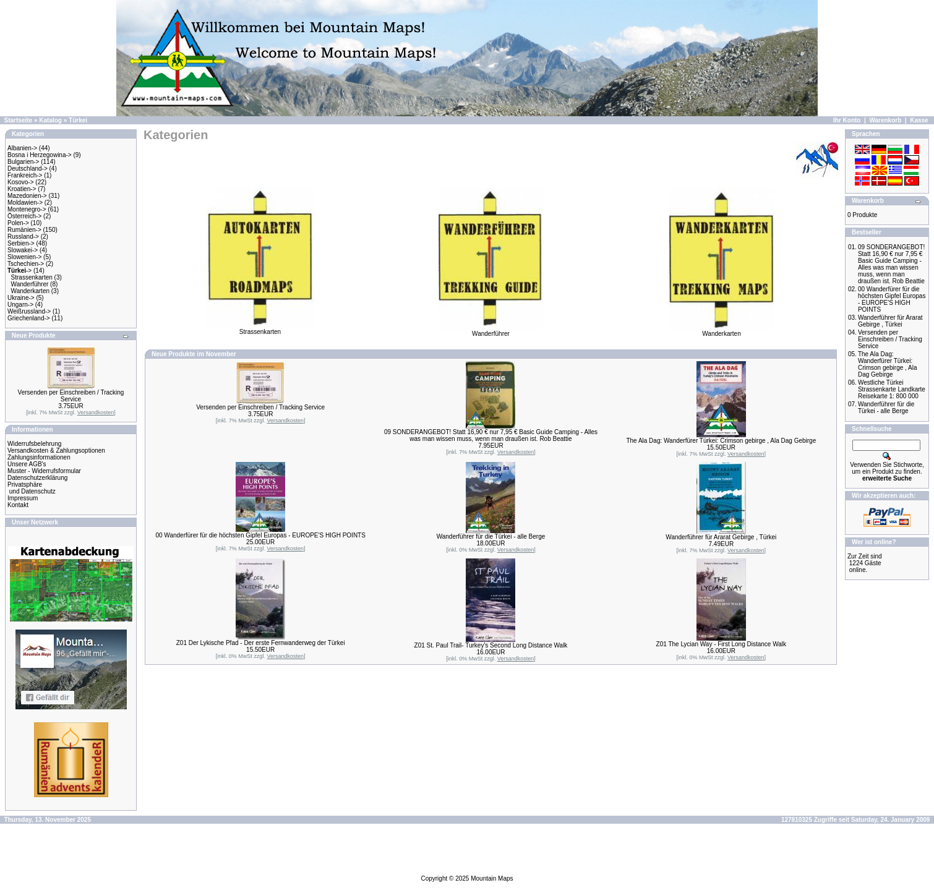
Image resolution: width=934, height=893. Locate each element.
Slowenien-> (24, 257)
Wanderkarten (30, 291)
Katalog (50, 120)
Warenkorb (885, 120)
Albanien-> (22, 148)
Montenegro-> (26, 209)
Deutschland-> (27, 168)
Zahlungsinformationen (39, 457)
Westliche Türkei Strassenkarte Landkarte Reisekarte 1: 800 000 (891, 389)
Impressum (22, 498)
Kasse (919, 120)
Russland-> (23, 236)
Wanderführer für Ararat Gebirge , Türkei (721, 537)
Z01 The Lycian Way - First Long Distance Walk (721, 644)
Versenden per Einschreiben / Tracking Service (71, 396)
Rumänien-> (24, 229)
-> (19, 270)
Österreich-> (24, 216)
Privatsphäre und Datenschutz (31, 488)
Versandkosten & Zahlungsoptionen (56, 450)
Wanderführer (30, 284)
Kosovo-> (20, 182)
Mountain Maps (492, 878)
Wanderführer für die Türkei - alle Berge (491, 536)
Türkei (78, 120)
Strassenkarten (32, 277)
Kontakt (17, 505)
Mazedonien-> (27, 195)
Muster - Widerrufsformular (44, 471)
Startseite (18, 120)
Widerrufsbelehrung (34, 443)
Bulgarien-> (23, 161)
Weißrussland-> (29, 311)
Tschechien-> (25, 263)
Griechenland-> (28, 318)
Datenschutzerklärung (37, 477)
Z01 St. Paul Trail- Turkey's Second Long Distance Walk (491, 645)
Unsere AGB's (26, 464)
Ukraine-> (21, 297)
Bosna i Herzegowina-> (39, 155)
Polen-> (18, 223)
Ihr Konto (846, 120)
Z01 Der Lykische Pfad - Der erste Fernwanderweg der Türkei (260, 642)
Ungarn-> (20, 304)
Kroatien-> (21, 189)
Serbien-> (21, 243)
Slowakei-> (22, 250)
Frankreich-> (24, 175)
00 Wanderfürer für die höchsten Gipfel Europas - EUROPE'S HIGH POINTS (260, 535)
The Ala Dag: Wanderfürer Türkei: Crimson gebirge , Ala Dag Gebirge (721, 440)
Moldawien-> (25, 202)
